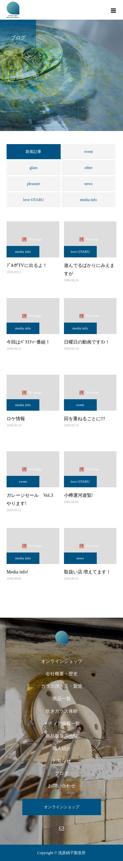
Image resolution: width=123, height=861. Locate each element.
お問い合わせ (61, 785)
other (88, 167)
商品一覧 (61, 698)
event (88, 151)
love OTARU (33, 199)
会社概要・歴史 (62, 673)
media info (88, 199)
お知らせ (61, 760)
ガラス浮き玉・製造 (61, 686)
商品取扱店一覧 (62, 736)
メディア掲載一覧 (61, 723)
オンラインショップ (61, 661)
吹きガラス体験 (62, 711)
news (88, 183)
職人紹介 (61, 748)
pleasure (33, 183)
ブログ (62, 773)
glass (33, 167)
